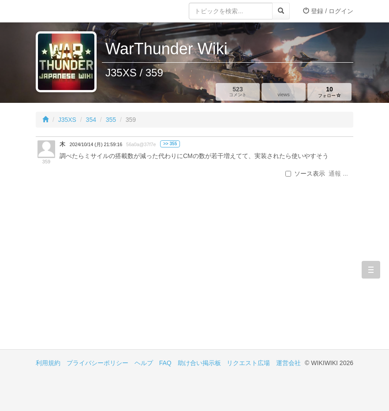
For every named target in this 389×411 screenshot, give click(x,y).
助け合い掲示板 (199, 362)
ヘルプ (144, 362)
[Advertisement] (115, 274)
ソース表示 (305, 173)
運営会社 (288, 362)
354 (91, 119)
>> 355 (170, 143)
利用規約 (48, 362)
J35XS (67, 119)
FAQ (165, 362)
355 (111, 119)
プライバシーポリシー (97, 362)
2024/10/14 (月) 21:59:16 (96, 144)
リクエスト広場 (248, 362)
